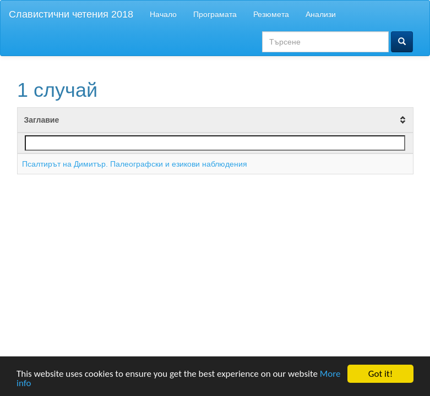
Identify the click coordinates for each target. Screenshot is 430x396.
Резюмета (271, 14)
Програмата (215, 14)
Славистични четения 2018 (71, 14)
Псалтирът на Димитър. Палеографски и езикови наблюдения (134, 164)
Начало (163, 14)
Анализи (321, 14)
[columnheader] (215, 120)
